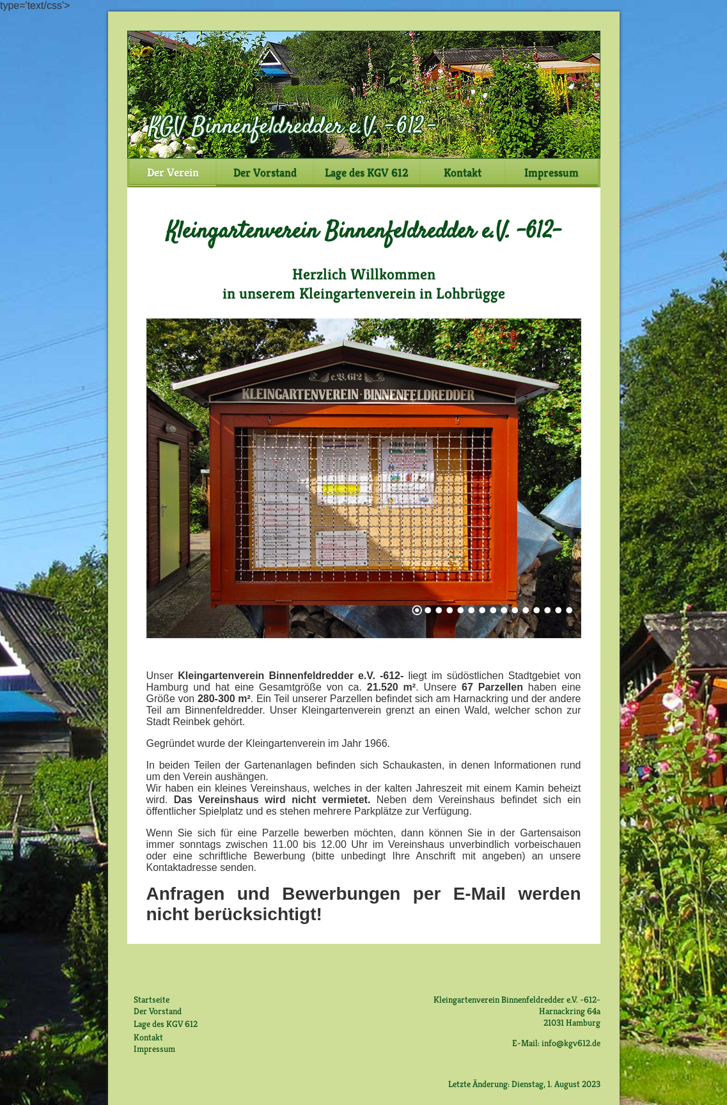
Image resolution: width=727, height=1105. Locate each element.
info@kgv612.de (571, 1043)
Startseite (151, 999)
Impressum (551, 172)
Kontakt (462, 172)
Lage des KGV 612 (367, 172)
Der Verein (173, 172)
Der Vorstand (265, 172)
